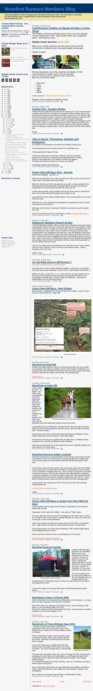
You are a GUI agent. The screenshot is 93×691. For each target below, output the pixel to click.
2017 (6, 105)
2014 (6, 111)
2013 (6, 113)
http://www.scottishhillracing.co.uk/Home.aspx (48, 265)
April (7, 163)
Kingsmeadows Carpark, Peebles (13, 32)
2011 (6, 117)
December (8, 119)
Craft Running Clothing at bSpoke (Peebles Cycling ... (15, 135)
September (9, 125)
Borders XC (5, 247)
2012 (6, 115)
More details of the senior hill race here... (46, 538)
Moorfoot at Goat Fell (44, 364)
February (8, 166)
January (8, 168)
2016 (6, 107)
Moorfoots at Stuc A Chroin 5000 (50, 597)
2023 (6, 93)
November (8, 121)
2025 (6, 89)
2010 (6, 171)
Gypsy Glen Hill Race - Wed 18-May (52, 288)
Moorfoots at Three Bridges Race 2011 (53, 624)
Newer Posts (36, 681)
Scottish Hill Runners (8, 243)
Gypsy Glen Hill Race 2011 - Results (52, 172)
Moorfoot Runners (7, 240)
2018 (6, 103)
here (57, 175)
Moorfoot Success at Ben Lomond (51, 454)
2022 (6, 95)
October (8, 123)
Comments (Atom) (48, 686)
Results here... (37, 376)
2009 (6, 172)
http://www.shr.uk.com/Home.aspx (44, 488)
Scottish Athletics (7, 245)
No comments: (55, 101)
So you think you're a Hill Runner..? (52, 262)
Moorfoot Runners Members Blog (40, 9)
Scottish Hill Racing (8, 242)
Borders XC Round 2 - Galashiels (12, 57)
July (6, 129)
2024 (6, 91)
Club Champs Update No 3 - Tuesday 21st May (20, 60)
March (7, 165)
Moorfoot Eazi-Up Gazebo (46, 547)
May (6, 133)
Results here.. (37, 615)
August (7, 127)
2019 (6, 101)
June (7, 131)
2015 (6, 109)
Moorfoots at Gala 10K (44, 385)
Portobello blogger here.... (80, 214)
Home (62, 681)
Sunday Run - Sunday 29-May (49, 109)
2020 (6, 99)
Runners (57, 274)
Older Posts (87, 681)
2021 (6, 97)
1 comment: (54, 281)
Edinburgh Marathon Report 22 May (52, 222)
